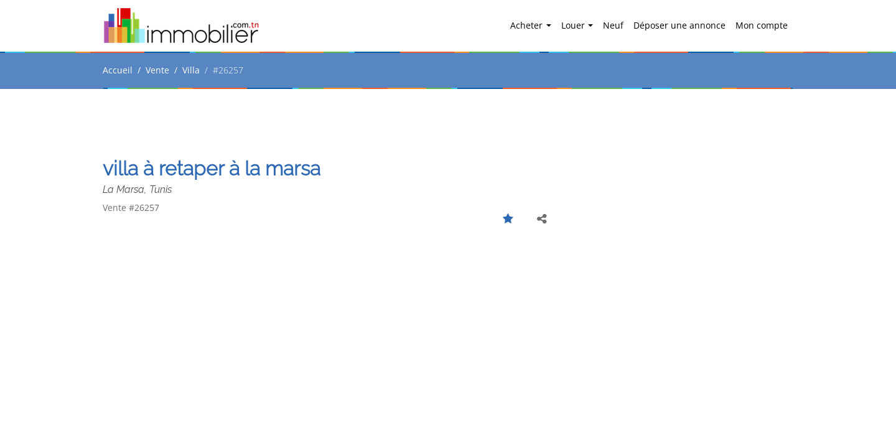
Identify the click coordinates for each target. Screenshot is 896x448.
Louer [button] (574, 25)
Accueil (118, 70)
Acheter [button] (527, 25)
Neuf (613, 25)
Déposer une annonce (679, 25)
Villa (191, 70)
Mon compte (761, 25)
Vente (157, 70)
